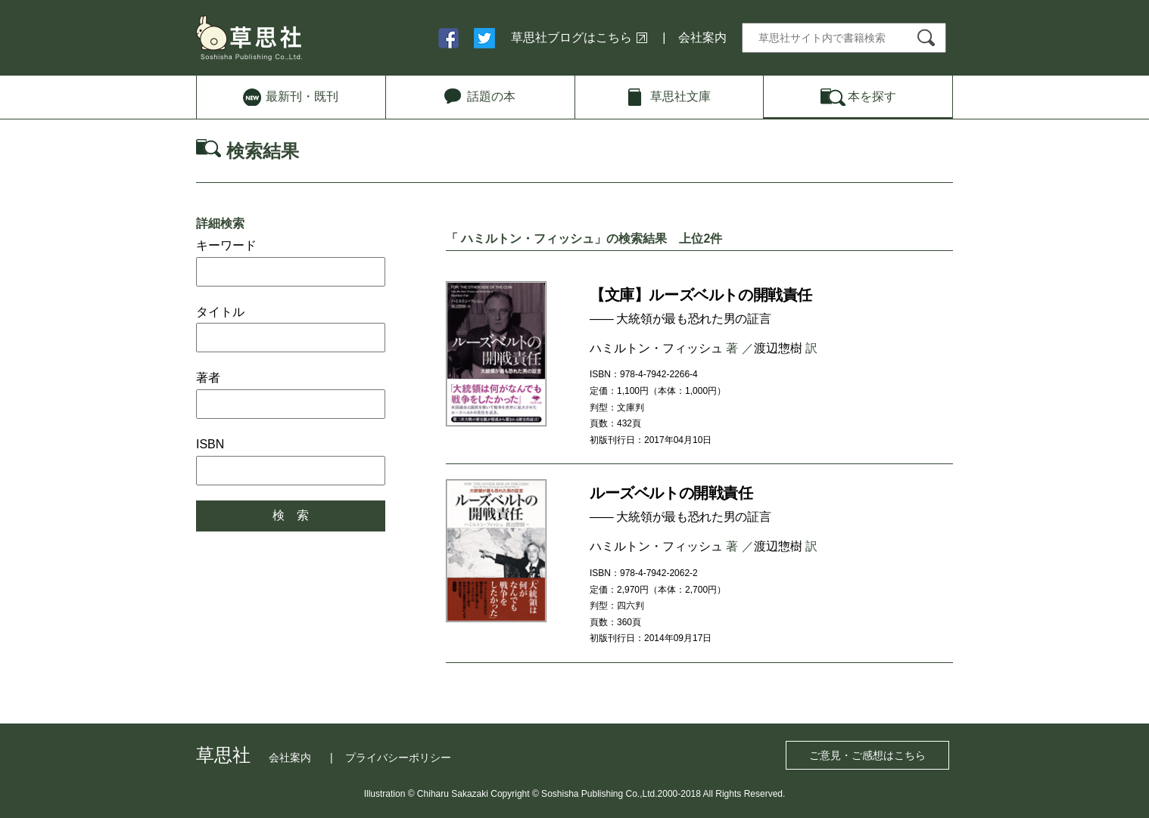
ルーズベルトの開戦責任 (671, 493)
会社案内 (702, 37)
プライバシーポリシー (398, 757)
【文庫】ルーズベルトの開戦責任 (701, 295)
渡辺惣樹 (778, 348)
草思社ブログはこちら (571, 37)
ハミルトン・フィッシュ (656, 348)
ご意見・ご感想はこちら (867, 755)
